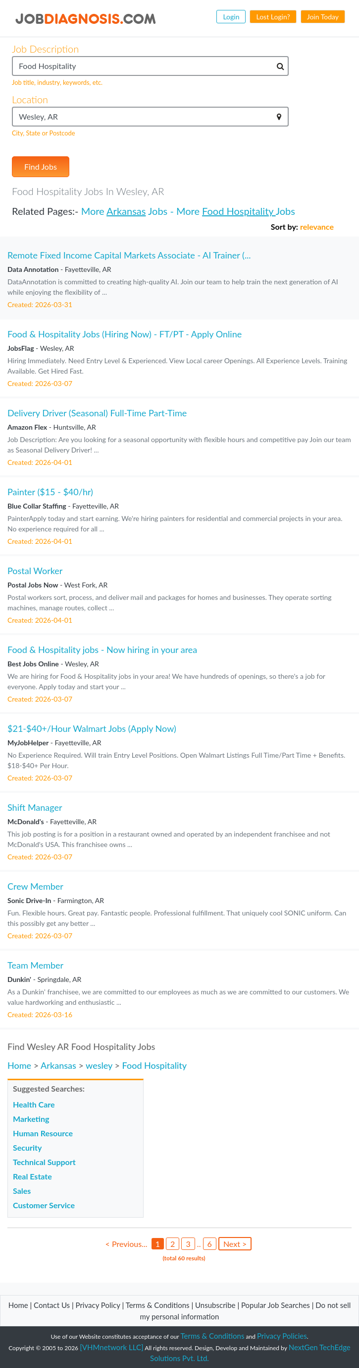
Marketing (31, 1118)
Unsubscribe (215, 1305)
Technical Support (44, 1162)
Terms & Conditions (159, 1305)
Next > (235, 1243)
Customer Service (44, 1205)
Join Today (323, 16)
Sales (22, 1190)
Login (231, 16)
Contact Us (52, 1305)
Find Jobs (40, 166)
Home (19, 1065)
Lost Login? (273, 16)
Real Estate (32, 1176)
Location (30, 99)
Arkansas (126, 211)
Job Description (45, 49)
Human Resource (43, 1133)
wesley (99, 1065)
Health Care (34, 1104)
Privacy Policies (282, 1335)
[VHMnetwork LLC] (111, 1347)
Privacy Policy (98, 1305)
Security (27, 1147)
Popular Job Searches (275, 1305)
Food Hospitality (239, 211)
